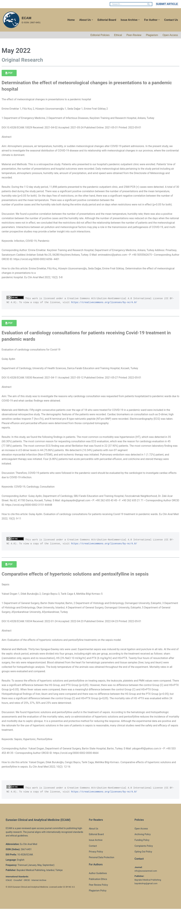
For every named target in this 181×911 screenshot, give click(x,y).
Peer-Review (133, 35)
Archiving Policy (143, 836)
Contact (93, 848)
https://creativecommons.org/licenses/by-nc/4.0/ (108, 303)
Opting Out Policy (143, 853)
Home (70, 19)
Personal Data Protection (101, 859)
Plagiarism (152, 35)
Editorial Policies (99, 35)
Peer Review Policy (98, 887)
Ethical (118, 35)
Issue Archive (95, 842)
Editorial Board (106, 19)
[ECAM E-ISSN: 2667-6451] (21, 20)
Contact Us (171, 19)
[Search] (127, 4)
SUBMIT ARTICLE (167, 4)
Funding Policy (142, 842)
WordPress (31, 906)
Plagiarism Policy (97, 892)
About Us (93, 830)
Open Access (170, 35)
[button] (92, 19)
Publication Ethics (98, 881)
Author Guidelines (98, 875)
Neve (5, 906)
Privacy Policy (96, 853)
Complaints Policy (144, 848)
